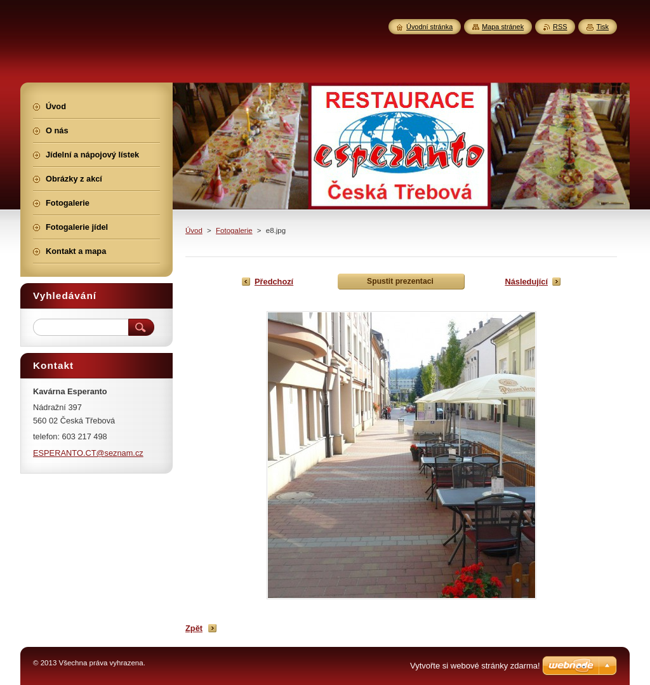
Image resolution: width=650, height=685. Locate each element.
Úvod (193, 230)
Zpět (193, 628)
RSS (560, 26)
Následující (526, 281)
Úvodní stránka (429, 26)
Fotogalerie (234, 230)
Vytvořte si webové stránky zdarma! (475, 665)
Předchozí (274, 281)
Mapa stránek (503, 26)
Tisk (602, 26)
